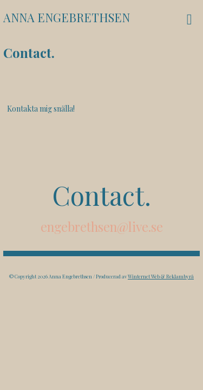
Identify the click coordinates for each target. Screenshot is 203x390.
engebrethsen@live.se (102, 226)
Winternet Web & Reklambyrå (161, 276)
